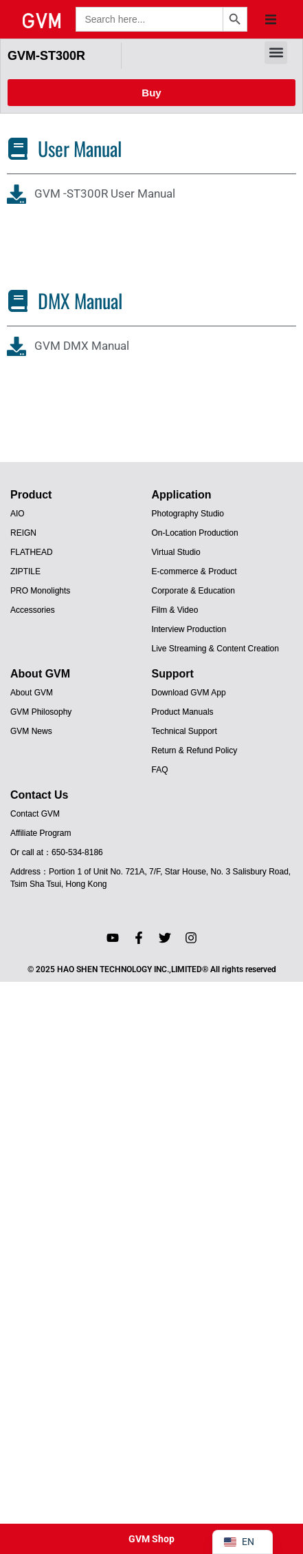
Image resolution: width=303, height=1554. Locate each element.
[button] (270, 19)
